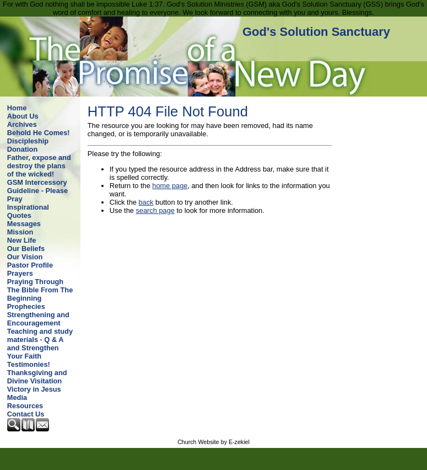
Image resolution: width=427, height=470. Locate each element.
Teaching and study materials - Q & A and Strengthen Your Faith (40, 343)
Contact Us (26, 414)
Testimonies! (28, 364)
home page (169, 185)
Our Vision (24, 257)
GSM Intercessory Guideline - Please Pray (37, 190)
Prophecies (26, 306)
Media (17, 397)
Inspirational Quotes (28, 211)
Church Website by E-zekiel (213, 442)
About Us (23, 116)
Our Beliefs (26, 248)
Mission (20, 232)
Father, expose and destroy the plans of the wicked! (39, 165)
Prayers (20, 273)
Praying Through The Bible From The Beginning (40, 289)
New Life (21, 240)
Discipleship (27, 141)
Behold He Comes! (38, 133)
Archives (22, 124)
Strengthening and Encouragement (38, 319)
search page (155, 210)
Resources (25, 406)
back (145, 202)
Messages (24, 224)
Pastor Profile (30, 265)
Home (17, 108)
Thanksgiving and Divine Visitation (37, 376)
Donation (22, 149)
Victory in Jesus (34, 389)
